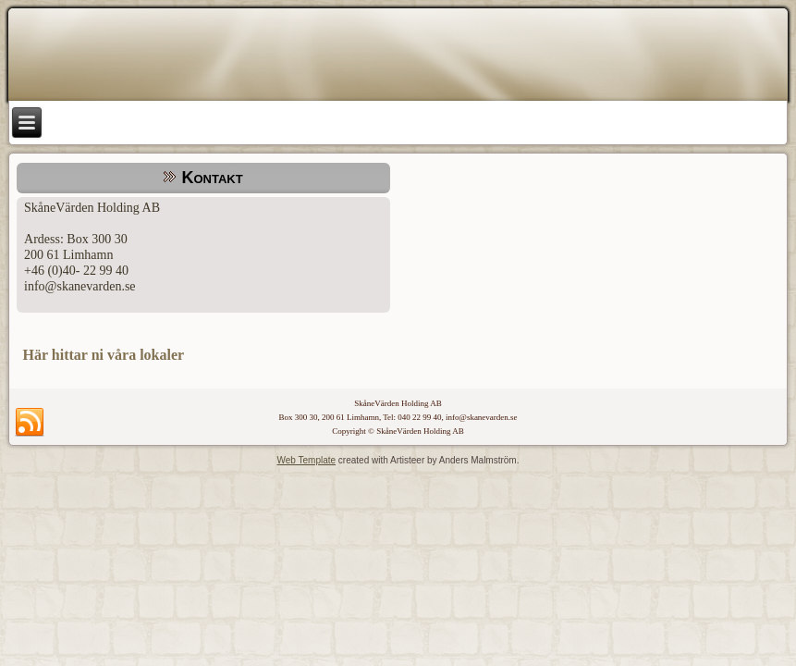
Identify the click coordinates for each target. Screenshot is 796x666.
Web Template (307, 460)
